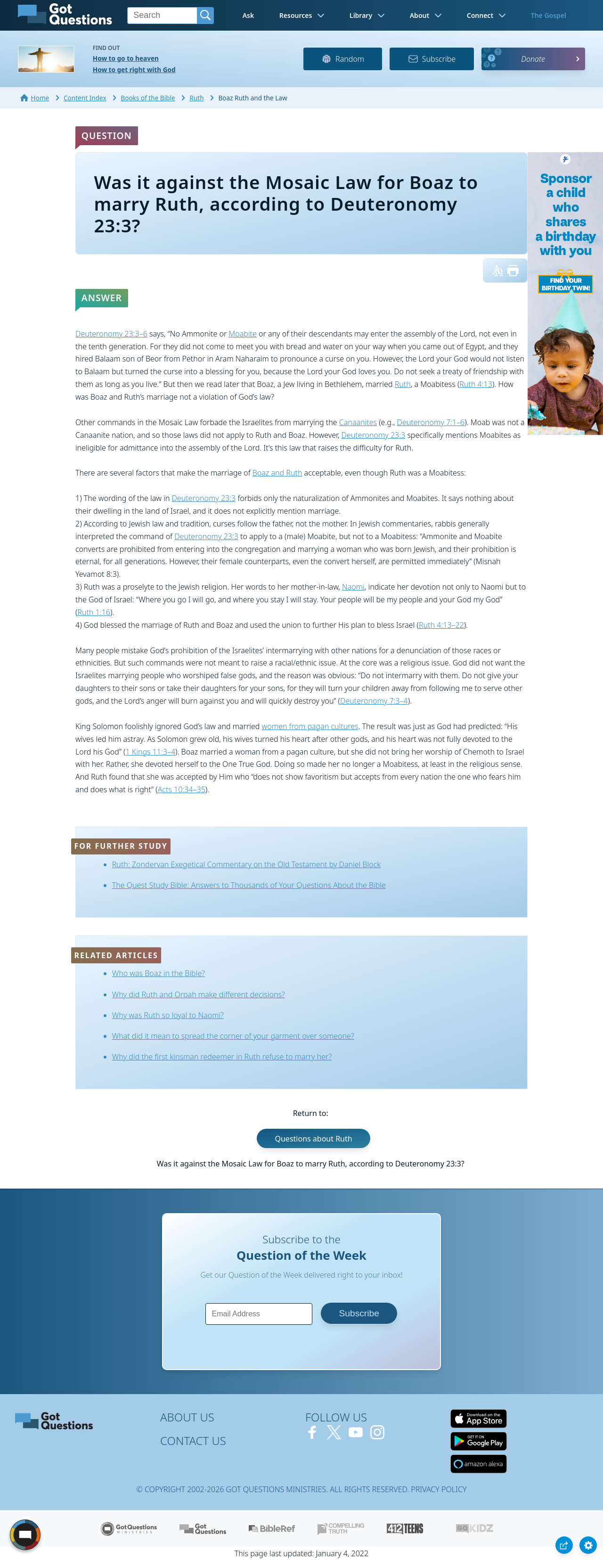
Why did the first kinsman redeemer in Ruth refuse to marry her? (222, 1056)
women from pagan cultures (310, 726)
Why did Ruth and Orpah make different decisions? (198, 994)
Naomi (353, 587)
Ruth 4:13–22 (441, 625)
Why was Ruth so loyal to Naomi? (168, 1015)
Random (342, 59)
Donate (533, 59)
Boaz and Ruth (277, 473)
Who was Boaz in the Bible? (158, 973)
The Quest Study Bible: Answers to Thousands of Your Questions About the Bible (249, 885)
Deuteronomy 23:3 (374, 435)
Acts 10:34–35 (181, 789)
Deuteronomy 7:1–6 (431, 422)
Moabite (242, 333)
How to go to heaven (126, 58)
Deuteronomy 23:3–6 (111, 333)
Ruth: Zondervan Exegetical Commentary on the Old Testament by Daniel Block (246, 864)
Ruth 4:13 (475, 384)
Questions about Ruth (313, 1138)
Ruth (403, 384)
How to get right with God (134, 69)
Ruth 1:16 (93, 612)
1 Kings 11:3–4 (150, 752)
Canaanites (358, 422)
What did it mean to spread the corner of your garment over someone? (233, 1036)
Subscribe (432, 59)
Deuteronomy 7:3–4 (374, 701)
